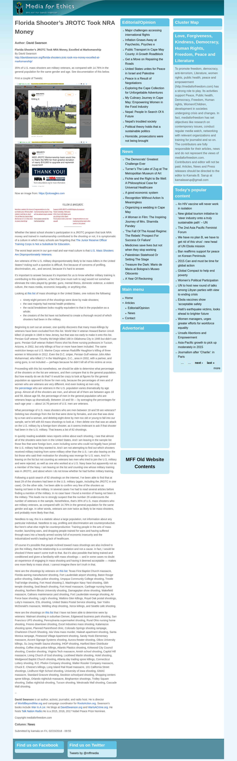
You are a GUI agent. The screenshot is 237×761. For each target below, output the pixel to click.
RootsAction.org (86, 703)
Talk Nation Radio (32, 711)
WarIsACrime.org (98, 707)
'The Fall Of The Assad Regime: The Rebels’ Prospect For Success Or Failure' (146, 236)
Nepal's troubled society (140, 121)
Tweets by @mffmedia (84, 753)
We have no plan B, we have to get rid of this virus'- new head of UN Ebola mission (198, 242)
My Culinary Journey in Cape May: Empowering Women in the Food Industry (144, 102)
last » (210, 362)
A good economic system (141, 192)
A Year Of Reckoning (139, 278)
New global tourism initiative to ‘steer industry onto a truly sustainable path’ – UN (198, 218)
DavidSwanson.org (71, 707)
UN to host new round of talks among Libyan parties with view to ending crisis (198, 290)
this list (32, 293)
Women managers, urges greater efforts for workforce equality (196, 323)
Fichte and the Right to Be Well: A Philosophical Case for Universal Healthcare (146, 183)
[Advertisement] (145, 389)
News (31, 724)
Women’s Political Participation (198, 280)
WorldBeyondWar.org (30, 703)
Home (129, 298)
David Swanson (36, 42)
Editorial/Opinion (138, 308)
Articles (130, 303)
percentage (25, 388)
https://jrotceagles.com (52, 193)
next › (199, 362)
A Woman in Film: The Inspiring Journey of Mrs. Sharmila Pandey (145, 222)
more (217, 368)
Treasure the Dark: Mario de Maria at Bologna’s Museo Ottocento (143, 269)
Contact (130, 318)
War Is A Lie (38, 707)
